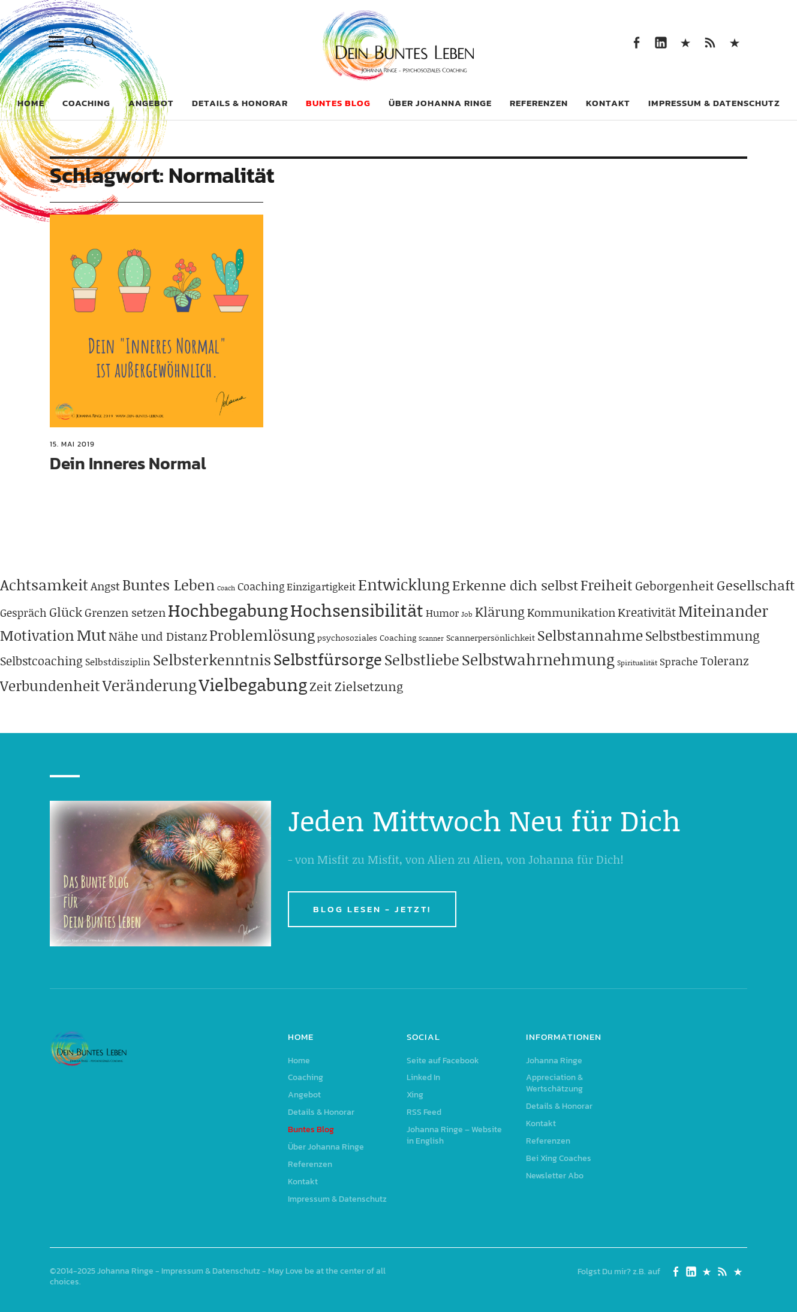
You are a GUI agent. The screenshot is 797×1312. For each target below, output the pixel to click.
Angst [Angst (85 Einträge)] (105, 586)
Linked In (661, 41)
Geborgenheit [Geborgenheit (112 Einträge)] (674, 586)
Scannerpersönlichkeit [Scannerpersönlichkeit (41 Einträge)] (490, 637)
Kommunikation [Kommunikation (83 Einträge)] (571, 612)
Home (30, 103)
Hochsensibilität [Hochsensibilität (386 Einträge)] (356, 610)
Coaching (86, 103)
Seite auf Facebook (636, 41)
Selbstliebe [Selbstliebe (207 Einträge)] (421, 659)
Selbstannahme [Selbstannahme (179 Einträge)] (590, 635)
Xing (685, 41)
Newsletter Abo (555, 1175)
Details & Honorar (240, 103)
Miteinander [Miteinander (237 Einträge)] (723, 611)
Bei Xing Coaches (558, 1158)
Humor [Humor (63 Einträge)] (442, 612)
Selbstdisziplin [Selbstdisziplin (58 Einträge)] (118, 661)
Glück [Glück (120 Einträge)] (65, 612)
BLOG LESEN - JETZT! (372, 909)
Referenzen (539, 103)
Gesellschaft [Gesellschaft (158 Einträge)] (756, 585)
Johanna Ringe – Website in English (734, 41)
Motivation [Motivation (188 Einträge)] (37, 635)
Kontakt (608, 103)
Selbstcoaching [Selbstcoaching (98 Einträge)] (41, 660)
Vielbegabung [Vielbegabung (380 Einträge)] (253, 684)
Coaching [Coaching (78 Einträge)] (260, 586)
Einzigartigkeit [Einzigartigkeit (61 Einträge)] (321, 586)
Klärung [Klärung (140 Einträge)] (500, 611)
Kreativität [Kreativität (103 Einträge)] (647, 612)
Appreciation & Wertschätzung (554, 1083)
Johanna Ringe (554, 1060)
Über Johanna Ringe (440, 103)
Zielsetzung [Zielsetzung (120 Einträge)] (369, 686)
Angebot (151, 103)
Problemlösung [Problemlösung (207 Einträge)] (262, 635)
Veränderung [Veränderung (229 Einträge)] (150, 685)
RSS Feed (710, 41)
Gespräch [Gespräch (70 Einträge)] (23, 612)
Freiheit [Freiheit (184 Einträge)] (607, 585)
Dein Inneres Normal (128, 463)
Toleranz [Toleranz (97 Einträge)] (724, 660)
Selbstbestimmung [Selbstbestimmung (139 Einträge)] (702, 635)
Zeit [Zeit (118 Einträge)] (320, 686)
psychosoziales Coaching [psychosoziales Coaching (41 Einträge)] (366, 637)
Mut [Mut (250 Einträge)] (91, 635)
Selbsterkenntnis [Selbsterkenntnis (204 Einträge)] (212, 659)
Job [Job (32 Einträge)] (467, 614)
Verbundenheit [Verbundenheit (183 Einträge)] (50, 685)
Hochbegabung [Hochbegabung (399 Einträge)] (228, 610)
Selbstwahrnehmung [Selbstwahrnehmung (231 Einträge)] (538, 659)
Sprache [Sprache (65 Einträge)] (679, 661)
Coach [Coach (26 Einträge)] (226, 588)
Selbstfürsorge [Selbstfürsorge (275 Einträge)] (327, 658)
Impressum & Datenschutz (714, 103)
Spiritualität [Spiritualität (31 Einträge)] (637, 662)
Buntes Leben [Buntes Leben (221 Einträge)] (168, 584)
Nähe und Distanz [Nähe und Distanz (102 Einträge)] (158, 636)
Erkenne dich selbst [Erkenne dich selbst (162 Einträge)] (515, 585)
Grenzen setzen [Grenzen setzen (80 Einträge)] (125, 612)
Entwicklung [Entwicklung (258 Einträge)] (404, 584)
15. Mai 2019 (72, 444)
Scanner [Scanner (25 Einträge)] (431, 638)
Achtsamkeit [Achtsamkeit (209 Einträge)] (44, 584)
